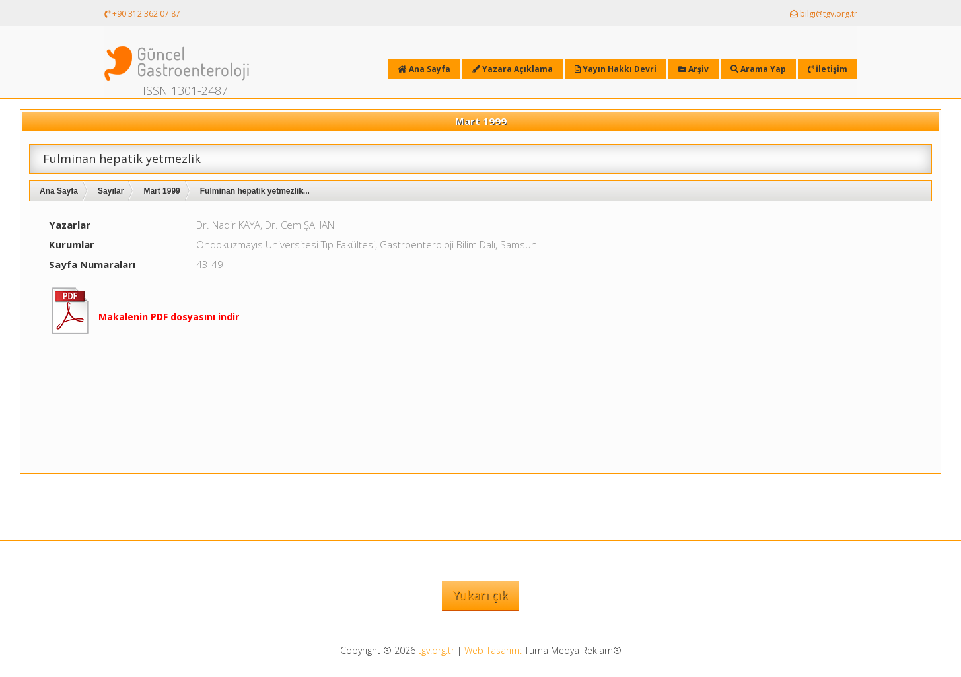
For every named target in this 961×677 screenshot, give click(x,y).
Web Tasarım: (493, 650)
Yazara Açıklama (512, 69)
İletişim (827, 69)
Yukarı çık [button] (480, 595)
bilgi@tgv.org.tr (823, 13)
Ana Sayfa (59, 191)
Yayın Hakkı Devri (616, 69)
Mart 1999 (161, 191)
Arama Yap (758, 69)
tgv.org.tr (436, 650)
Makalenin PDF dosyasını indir (168, 316)
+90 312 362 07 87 (142, 13)
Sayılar (111, 191)
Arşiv (693, 69)
